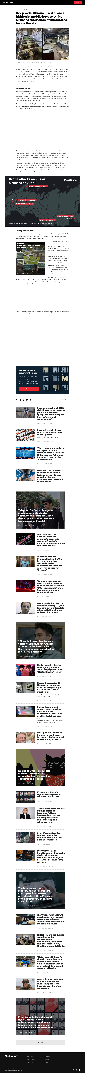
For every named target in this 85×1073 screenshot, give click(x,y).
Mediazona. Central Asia (31, 1062)
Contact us (65, 400)
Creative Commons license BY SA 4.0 (13, 1070)
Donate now (29, 388)
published (30, 234)
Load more (41, 1042)
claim (58, 98)
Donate (78, 2)
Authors (46, 1059)
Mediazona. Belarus (30, 1059)
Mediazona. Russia (29, 1056)
